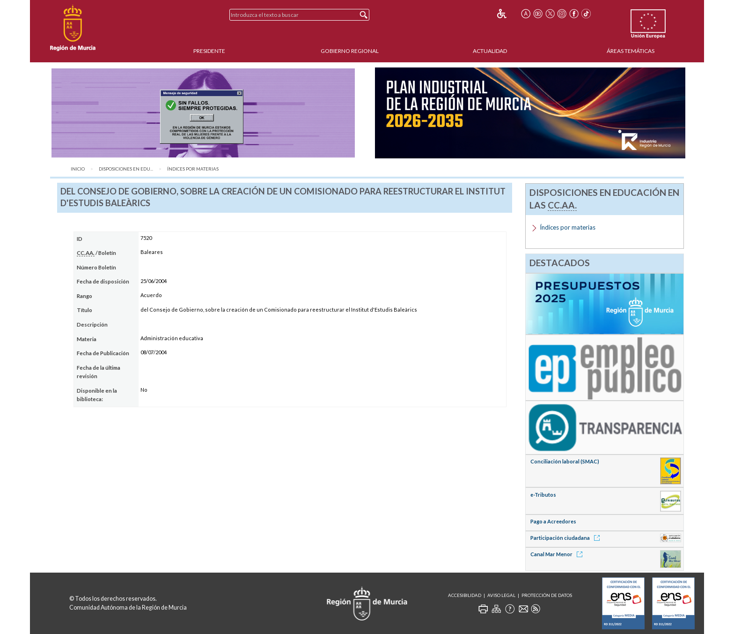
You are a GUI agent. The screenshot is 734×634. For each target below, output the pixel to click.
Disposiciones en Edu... (126, 169)
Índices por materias (193, 169)
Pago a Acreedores (553, 521)
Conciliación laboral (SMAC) (564, 461)
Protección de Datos (546, 595)
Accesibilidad (464, 595)
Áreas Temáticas (630, 50)
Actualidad (490, 50)
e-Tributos (543, 495)
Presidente (209, 50)
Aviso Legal (501, 595)
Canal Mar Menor (558, 554)
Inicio (78, 169)
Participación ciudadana (566, 538)
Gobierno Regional (350, 50)
